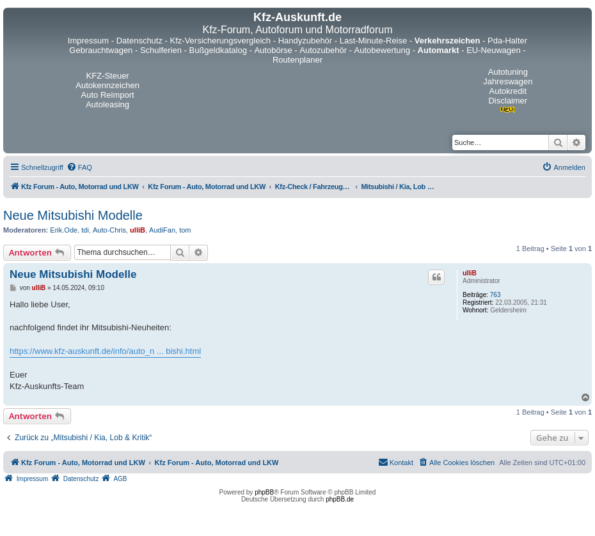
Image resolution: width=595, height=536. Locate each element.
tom (185, 230)
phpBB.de (340, 499)
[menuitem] (79, 167)
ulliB (137, 230)
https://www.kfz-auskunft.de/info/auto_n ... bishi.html (105, 351)
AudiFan (162, 230)
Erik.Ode (63, 230)
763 (495, 294)
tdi (85, 230)
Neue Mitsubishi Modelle (73, 215)
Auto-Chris (109, 230)
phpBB (264, 492)
